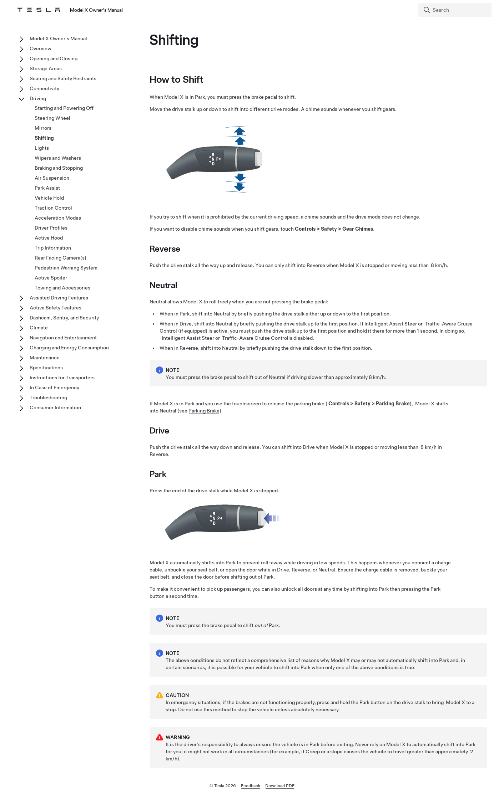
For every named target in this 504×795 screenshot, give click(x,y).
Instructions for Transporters (62, 377)
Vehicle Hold (49, 198)
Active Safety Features (55, 308)
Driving (38, 98)
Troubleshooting (48, 397)
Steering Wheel (52, 118)
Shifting (44, 138)
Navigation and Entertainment (63, 337)
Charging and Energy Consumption (69, 347)
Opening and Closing (53, 58)
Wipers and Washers (58, 158)
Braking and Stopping (59, 168)
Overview (40, 48)
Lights (42, 148)
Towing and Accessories (62, 288)
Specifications (46, 367)
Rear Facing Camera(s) (60, 258)
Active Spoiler (51, 278)
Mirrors (43, 128)
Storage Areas (46, 68)
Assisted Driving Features (59, 298)
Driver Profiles (51, 228)
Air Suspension (52, 178)
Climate (39, 327)
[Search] (456, 10)
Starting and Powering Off (64, 108)
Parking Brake (204, 411)
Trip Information (53, 248)
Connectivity (44, 88)
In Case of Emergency (54, 387)
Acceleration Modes (58, 218)
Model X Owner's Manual (58, 38)
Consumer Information (55, 407)
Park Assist (47, 188)
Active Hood (49, 238)
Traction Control (53, 208)
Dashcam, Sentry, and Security (64, 317)
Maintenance (45, 357)
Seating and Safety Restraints (63, 78)
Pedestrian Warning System (66, 268)
